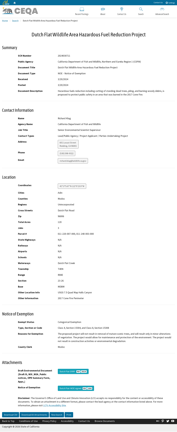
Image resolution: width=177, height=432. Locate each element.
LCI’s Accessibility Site (54, 405)
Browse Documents (105, 421)
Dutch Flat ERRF (73, 371)
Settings (170, 2)
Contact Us (158, 2)
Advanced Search (162, 10)
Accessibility (67, 421)
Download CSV (10, 415)
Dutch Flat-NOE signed (76, 388)
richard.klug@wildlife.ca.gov (73, 161)
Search (141, 10)
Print (68, 415)
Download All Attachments (34, 415)
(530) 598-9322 (66, 153)
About (103, 10)
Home (5, 20)
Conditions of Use (28, 421)
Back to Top (8, 421)
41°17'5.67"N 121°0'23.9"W (72, 186)
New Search (56, 415)
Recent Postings (82, 10)
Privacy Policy (49, 421)
